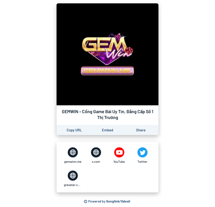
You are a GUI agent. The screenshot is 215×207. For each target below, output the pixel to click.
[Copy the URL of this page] (74, 130)
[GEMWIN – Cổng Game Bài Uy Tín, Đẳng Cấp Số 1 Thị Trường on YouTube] (119, 155)
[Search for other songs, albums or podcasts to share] (107, 201)
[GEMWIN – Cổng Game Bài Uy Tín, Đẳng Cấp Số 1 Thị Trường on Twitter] (142, 155)
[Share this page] (141, 130)
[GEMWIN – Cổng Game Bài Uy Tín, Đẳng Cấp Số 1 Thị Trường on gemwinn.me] (72, 155)
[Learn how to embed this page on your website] (107, 130)
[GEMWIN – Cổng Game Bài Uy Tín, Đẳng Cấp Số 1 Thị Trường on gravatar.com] (72, 179)
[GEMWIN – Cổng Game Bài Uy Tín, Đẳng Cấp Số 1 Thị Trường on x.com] (96, 155)
